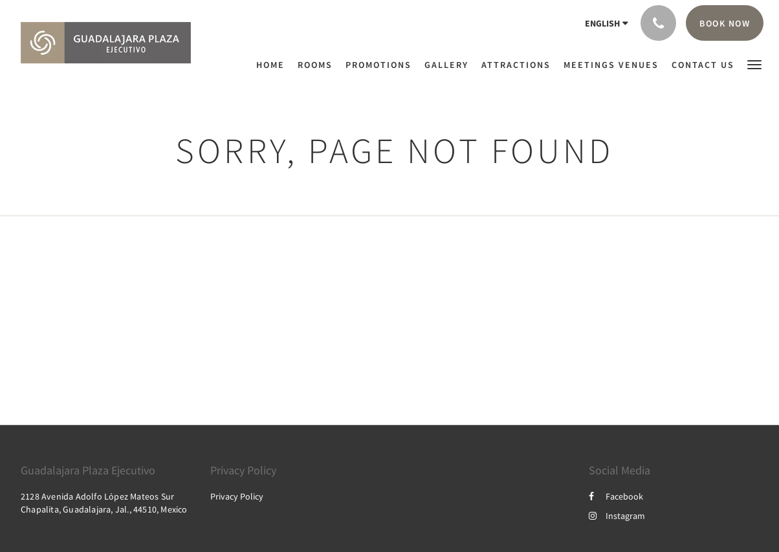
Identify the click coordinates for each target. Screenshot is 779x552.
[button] (754, 63)
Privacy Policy (236, 496)
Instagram (617, 516)
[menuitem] (273, 64)
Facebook (616, 496)
